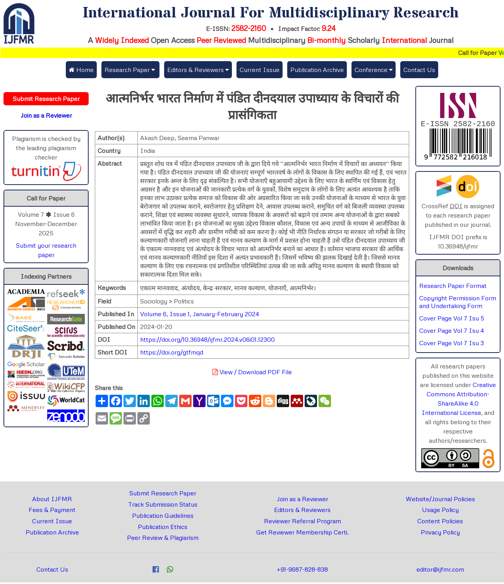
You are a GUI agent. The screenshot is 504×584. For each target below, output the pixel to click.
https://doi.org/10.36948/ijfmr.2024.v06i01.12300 (207, 339)
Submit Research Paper (162, 494)
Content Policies (440, 522)
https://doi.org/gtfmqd (171, 352)
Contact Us (419, 70)
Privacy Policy (440, 534)
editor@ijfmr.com (440, 571)
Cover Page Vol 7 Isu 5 (451, 320)
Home (81, 70)
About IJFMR (52, 500)
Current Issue (259, 70)
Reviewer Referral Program (302, 522)
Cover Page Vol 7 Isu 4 (451, 332)
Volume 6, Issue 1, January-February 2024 (199, 314)
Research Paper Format (453, 287)
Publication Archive (317, 70)
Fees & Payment (52, 511)
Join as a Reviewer (302, 500)
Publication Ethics (162, 528)
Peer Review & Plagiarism (163, 539)
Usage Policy (440, 511)
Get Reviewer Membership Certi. (302, 534)
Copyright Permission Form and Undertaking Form (457, 303)
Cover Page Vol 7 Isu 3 (451, 344)
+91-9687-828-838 (302, 571)
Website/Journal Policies (440, 500)
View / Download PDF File (252, 372)
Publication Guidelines (163, 517)
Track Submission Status (162, 506)
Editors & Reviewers (302, 511)
